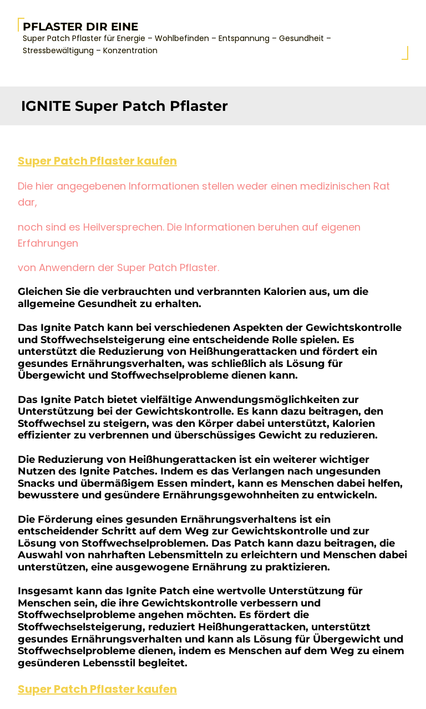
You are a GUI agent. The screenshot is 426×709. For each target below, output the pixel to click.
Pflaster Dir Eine (80, 26)
